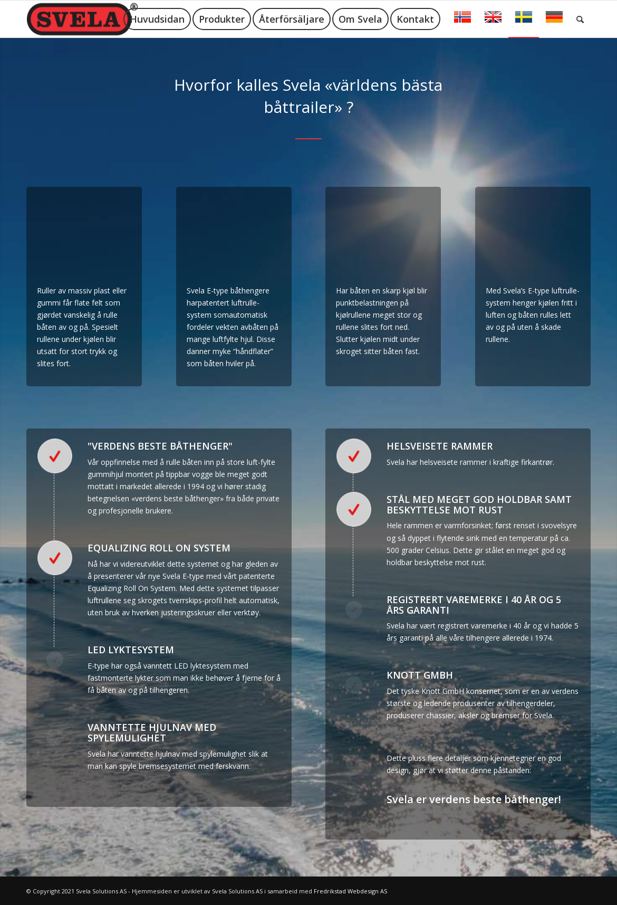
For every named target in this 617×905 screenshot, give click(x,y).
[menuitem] (157, 19)
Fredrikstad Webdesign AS (350, 891)
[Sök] (580, 19)
